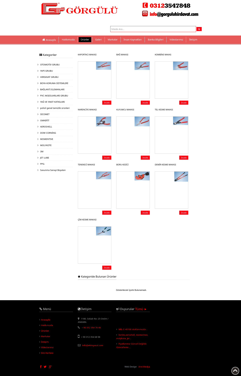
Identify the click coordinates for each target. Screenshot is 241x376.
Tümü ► (141, 309)
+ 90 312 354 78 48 (91, 327)
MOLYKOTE (46, 145)
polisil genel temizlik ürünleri (55, 108)
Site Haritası (47, 352)
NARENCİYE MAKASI (87, 109)
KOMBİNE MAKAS (163, 54)
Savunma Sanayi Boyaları (53, 170)
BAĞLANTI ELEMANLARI (52, 89)
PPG (42, 163)
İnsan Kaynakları (133, 39)
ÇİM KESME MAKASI (87, 219)
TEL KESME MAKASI (164, 109)
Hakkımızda (68, 39)
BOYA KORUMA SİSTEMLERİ (54, 83)
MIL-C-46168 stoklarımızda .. (132, 330)
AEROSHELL (46, 126)
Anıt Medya (144, 366)
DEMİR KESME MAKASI (165, 164)
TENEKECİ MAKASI (86, 164)
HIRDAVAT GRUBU (49, 76)
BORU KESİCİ (122, 164)
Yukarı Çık (235, 371)
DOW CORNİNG (48, 132)
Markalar (113, 39)
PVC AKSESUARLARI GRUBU (54, 95)
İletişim (193, 39)
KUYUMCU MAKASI (125, 109)
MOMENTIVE (46, 139)
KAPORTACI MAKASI (87, 54)
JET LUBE (44, 157)
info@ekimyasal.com (92, 345)
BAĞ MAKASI (122, 54)
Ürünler (85, 39)
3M (41, 151)
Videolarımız (176, 39)
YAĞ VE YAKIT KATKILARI (52, 101)
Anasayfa (45, 319)
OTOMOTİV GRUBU (50, 64)
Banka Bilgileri (156, 39)
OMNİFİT (44, 120)
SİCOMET (45, 114)
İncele (107, 102)
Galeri (98, 39)
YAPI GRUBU (46, 70)
